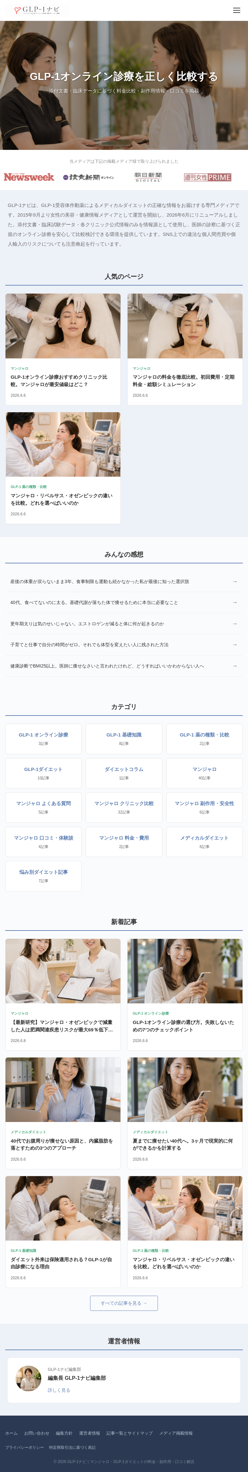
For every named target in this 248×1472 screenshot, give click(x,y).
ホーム (11, 1433)
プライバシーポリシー (24, 1447)
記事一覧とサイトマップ (130, 1433)
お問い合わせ (36, 1433)
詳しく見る (59, 1390)
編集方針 (64, 1433)
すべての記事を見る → (124, 1303)
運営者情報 (89, 1433)
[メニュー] (237, 10)
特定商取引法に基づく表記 (72, 1447)
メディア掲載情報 (176, 1433)
